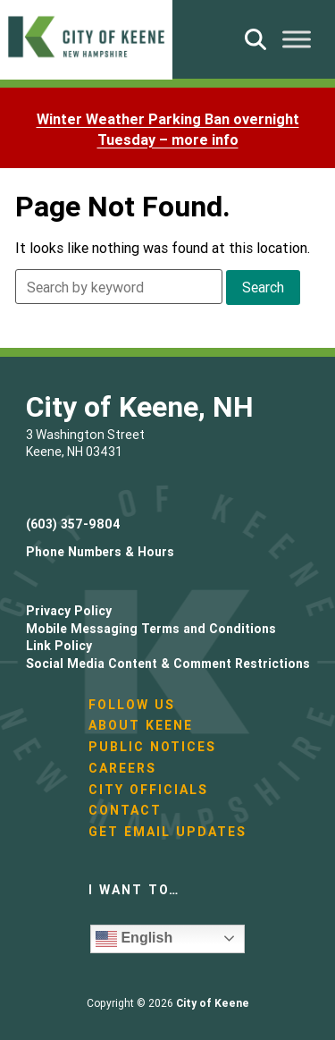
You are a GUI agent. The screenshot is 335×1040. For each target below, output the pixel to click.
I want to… (134, 890)
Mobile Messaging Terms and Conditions (151, 629)
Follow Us (131, 705)
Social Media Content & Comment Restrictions (168, 663)
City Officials (148, 790)
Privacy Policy (69, 611)
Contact (125, 810)
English (134, 939)
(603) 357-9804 (73, 524)
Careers (122, 768)
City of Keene (212, 1003)
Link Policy (59, 646)
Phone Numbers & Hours (100, 552)
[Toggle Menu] (296, 38)
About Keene (140, 725)
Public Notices (152, 747)
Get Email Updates (167, 832)
